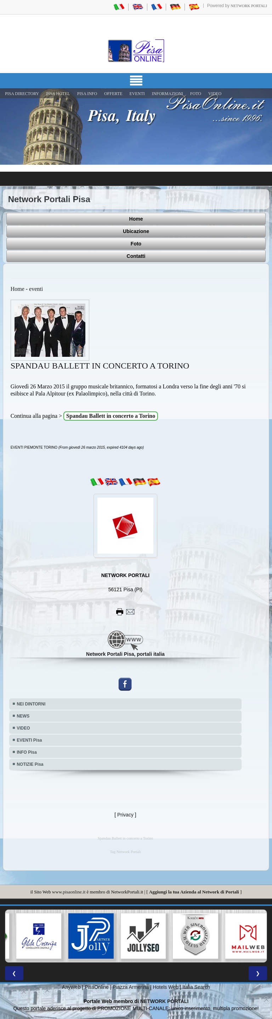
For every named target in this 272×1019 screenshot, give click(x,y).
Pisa (89, 987)
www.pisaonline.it (68, 892)
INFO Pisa (27, 752)
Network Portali (249, 6)
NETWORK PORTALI (164, 1001)
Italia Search (196, 987)
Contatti (136, 256)
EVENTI (136, 93)
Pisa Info (87, 93)
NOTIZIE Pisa (30, 764)
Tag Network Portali (125, 852)
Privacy (125, 815)
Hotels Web (165, 987)
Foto (136, 244)
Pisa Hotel (58, 93)
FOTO (195, 93)
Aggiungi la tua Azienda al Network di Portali (194, 892)
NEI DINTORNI (31, 704)
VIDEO (214, 93)
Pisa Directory (22, 93)
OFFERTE (113, 93)
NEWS (23, 716)
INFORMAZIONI (167, 93)
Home (136, 219)
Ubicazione (136, 231)
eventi (36, 289)
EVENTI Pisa (29, 740)
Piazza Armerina (131, 987)
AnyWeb (71, 987)
